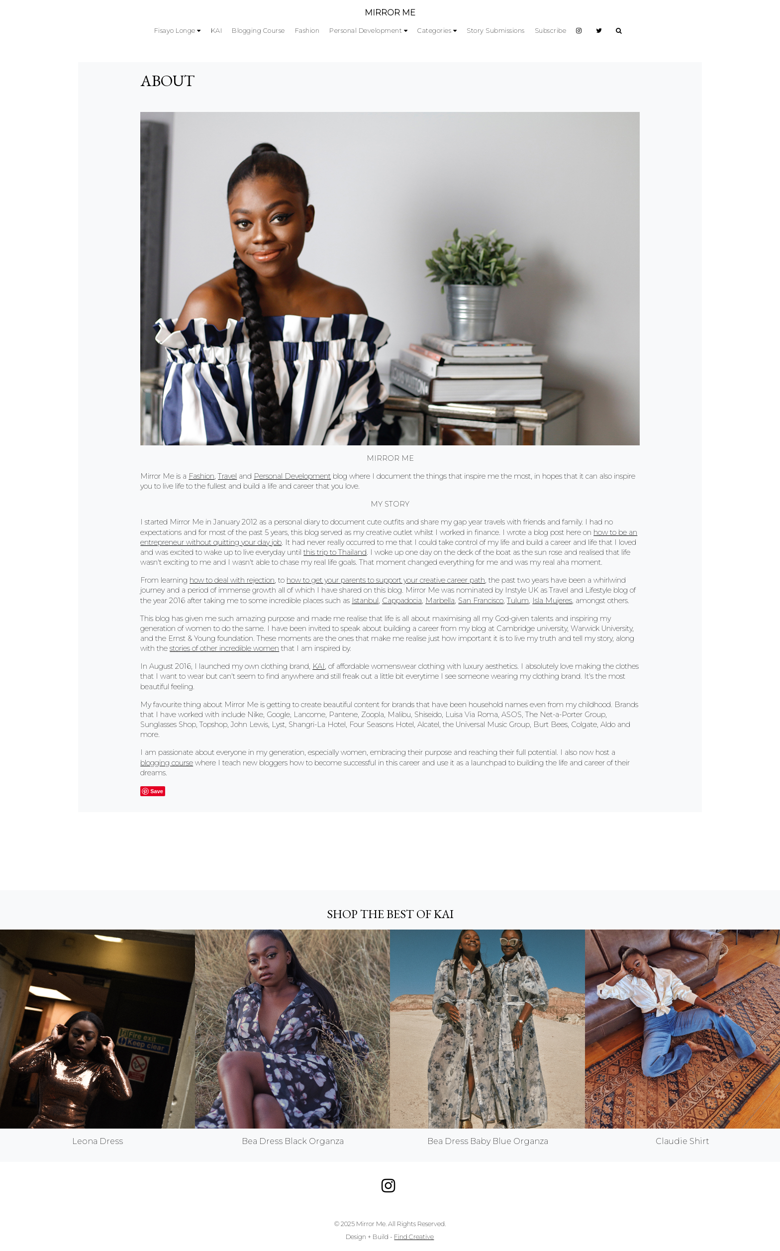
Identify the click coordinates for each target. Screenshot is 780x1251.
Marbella (440, 600)
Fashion (307, 30)
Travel (227, 476)
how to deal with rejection (232, 580)
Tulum (518, 600)
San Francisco (480, 600)
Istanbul (365, 600)
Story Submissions (496, 30)
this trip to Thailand (335, 552)
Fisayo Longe (174, 30)
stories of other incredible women (224, 648)
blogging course (166, 762)
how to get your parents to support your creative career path (386, 580)
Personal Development (365, 30)
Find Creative (414, 1237)
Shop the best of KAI (390, 914)
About (167, 80)
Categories (434, 30)
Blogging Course (258, 30)
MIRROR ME (390, 12)
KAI (216, 30)
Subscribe (551, 30)
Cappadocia (402, 600)
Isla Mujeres (552, 600)
